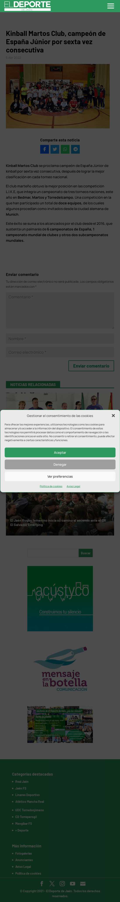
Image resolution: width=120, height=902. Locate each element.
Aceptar (60, 452)
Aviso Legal (73, 486)
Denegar (60, 464)
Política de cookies (51, 486)
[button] (113, 415)
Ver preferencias (60, 476)
